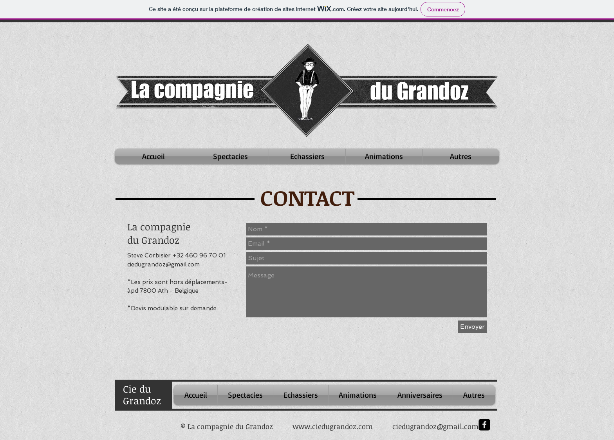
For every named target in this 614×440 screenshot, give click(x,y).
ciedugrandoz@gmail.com (163, 264)
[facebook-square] (484, 425)
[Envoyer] (472, 326)
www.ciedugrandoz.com (333, 426)
